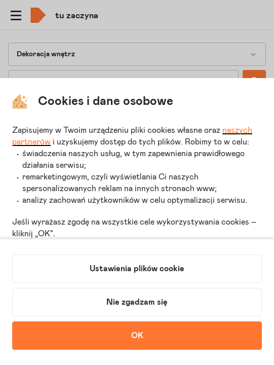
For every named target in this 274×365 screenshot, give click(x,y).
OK (137, 336)
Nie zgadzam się (137, 302)
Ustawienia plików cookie (137, 269)
